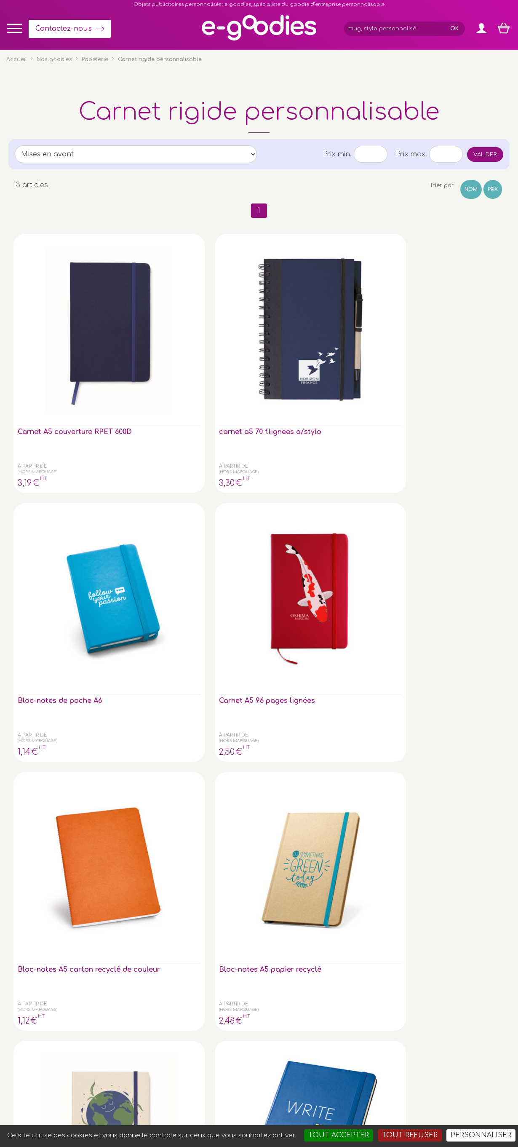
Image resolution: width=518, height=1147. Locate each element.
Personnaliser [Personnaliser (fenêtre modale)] (481, 1135)
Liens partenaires (442, 987)
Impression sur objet (447, 962)
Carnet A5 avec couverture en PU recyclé (48, 623)
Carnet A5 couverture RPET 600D (47, 321)
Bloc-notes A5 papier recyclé (460, 317)
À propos (431, 978)
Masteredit (363, 1107)
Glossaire (431, 970)
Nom (471, 189)
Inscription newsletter (244, 986)
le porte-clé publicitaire (123, 1016)
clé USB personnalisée (102, 1068)
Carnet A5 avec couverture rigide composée (48, 472)
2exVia (323, 1107)
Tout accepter (338, 1135)
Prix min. (337, 154)
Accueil (16, 59)
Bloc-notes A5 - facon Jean (211, 468)
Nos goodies (54, 59)
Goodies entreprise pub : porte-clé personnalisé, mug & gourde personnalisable (307, 1117)
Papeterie (95, 59)
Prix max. (411, 154)
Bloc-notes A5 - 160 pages (128, 468)
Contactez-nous (63, 28)
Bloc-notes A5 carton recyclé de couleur (383, 321)
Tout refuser (410, 1135)
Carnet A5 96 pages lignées (293, 317)
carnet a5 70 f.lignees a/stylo (129, 317)
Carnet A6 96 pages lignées (459, 468)
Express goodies (441, 953)
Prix (493, 189)
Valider (485, 154)
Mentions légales (252, 1107)
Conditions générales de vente (180, 1107)
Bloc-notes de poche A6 (209, 317)
